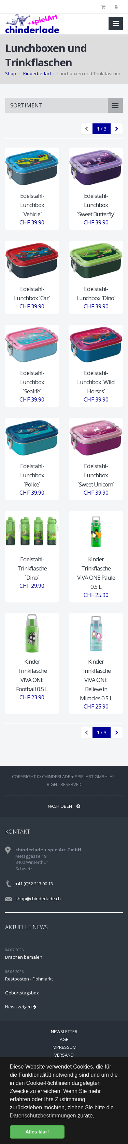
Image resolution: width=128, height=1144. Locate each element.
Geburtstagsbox (22, 993)
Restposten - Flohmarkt (29, 979)
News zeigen (21, 1007)
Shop (10, 73)
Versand (64, 1055)
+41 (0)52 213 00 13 (34, 884)
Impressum (64, 1047)
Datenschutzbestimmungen (43, 1116)
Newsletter (64, 1031)
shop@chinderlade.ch (38, 898)
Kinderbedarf (37, 73)
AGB (64, 1039)
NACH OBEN (64, 806)
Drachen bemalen (23, 957)
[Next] (117, 128)
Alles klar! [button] (37, 1131)
